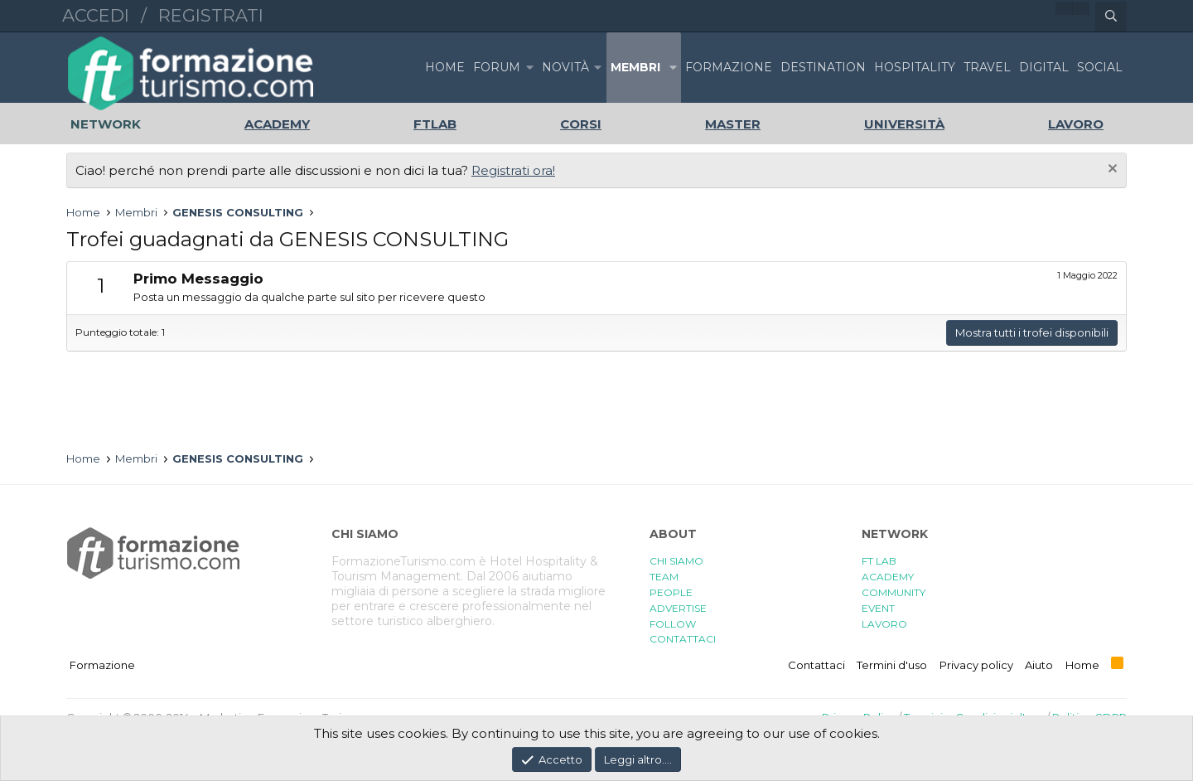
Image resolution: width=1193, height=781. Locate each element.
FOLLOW (673, 624)
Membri (635, 67)
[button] (529, 67)
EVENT (878, 608)
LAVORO (884, 624)
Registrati (210, 15)
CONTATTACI (683, 639)
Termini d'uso (892, 665)
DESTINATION (823, 67)
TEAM (664, 576)
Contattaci (816, 665)
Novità (565, 67)
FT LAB (879, 561)
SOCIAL (1100, 67)
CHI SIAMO (676, 561)
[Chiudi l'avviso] (1111, 170)
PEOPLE (671, 592)
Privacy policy (976, 665)
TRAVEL (987, 67)
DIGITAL (1044, 67)
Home (445, 67)
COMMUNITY (893, 592)
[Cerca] (1111, 17)
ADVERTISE (678, 608)
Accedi (95, 15)
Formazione (102, 665)
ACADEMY (888, 576)
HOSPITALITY (914, 67)
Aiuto (1039, 665)
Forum (496, 67)
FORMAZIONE (728, 67)
